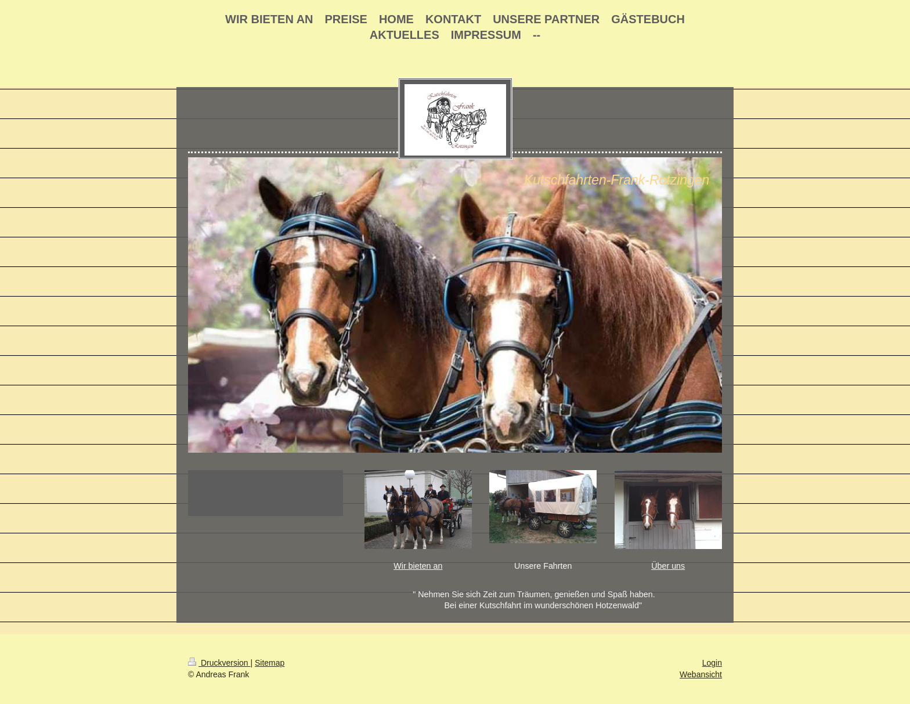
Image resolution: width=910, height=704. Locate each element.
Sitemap (269, 662)
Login (712, 662)
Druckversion (219, 662)
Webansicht (701, 674)
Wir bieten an (417, 566)
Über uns (668, 566)
